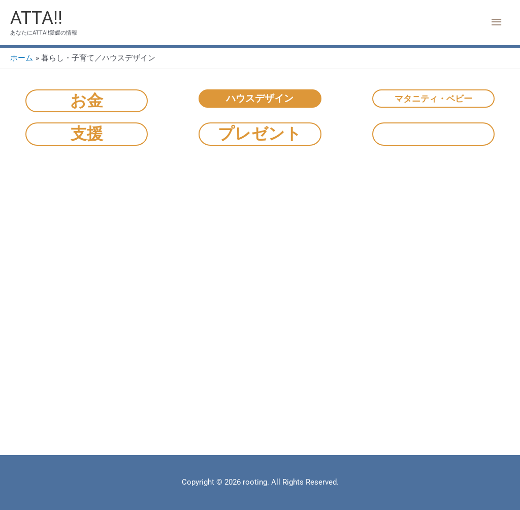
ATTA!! (36, 18)
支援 (87, 133)
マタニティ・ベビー (433, 98)
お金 (86, 100)
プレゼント (260, 133)
